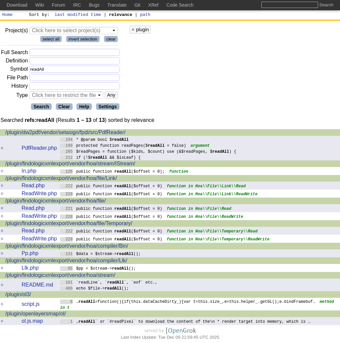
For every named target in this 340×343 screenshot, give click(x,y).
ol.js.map (32, 322)
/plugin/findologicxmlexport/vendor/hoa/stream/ (60, 276)
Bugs (94, 5)
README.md (37, 286)
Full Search (14, 53)
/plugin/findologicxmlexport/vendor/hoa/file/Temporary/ (68, 224)
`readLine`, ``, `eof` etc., (109, 283)
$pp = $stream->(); (98, 269)
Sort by (38, 15)
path (145, 15)
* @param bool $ (94, 140)
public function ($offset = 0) (111, 187)
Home (7, 15)
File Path (17, 78)
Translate (117, 5)
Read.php (33, 186)
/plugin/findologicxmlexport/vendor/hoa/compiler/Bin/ (66, 247)
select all (50, 40)
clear (111, 40)
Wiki (39, 5)
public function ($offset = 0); (112, 172)
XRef (153, 5)
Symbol (19, 70)
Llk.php (30, 269)
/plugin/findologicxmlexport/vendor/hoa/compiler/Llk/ (66, 261)
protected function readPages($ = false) (123, 146)
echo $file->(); (94, 289)
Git (137, 5)
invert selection (82, 40)
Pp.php (30, 254)
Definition (17, 61)
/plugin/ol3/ (18, 295)
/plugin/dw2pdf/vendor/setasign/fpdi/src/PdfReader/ (65, 133)
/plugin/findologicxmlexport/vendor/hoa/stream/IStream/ (70, 164)
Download (17, 5)
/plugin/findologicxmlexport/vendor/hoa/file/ (55, 202)
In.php (29, 172)
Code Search (180, 5)
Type (22, 96)
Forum (58, 5)
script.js (31, 305)
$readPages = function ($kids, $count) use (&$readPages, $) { (148, 152)
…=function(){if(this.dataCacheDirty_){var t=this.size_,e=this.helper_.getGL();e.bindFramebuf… (187, 302)
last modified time (78, 15)
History (19, 87)
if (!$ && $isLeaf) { (100, 158)
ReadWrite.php (39, 194)
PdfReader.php (39, 149)
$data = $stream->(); (100, 254)
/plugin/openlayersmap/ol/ (35, 314)
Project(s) (16, 31)
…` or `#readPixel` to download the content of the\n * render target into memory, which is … (185, 322)
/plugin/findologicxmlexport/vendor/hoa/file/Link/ (61, 179)
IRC (77, 5)
